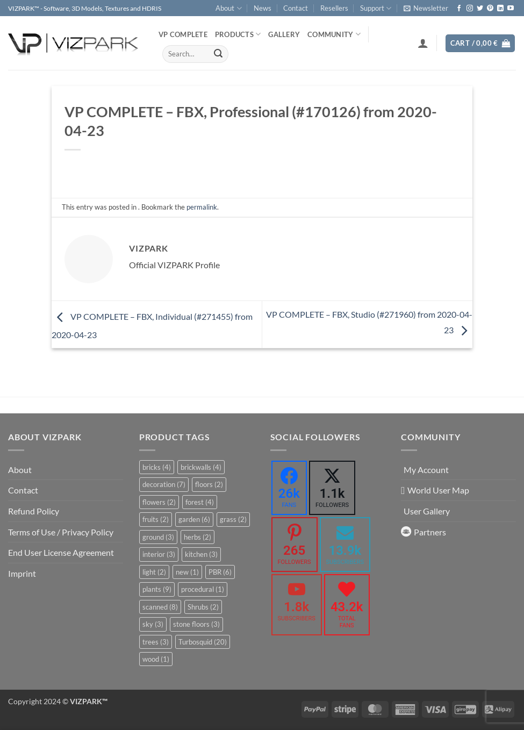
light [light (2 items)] (154, 572)
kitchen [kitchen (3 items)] (201, 554)
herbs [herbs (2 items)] (197, 537)
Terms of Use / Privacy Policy (60, 532)
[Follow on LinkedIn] (500, 8)
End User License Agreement (61, 552)
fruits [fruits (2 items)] (155, 519)
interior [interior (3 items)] (158, 554)
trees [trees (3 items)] (155, 642)
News (262, 8)
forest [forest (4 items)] (199, 502)
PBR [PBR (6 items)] (220, 572)
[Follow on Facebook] (459, 8)
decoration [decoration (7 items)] (163, 484)
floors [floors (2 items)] (209, 484)
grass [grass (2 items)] (233, 519)
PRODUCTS (238, 34)
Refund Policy (33, 511)
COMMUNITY (334, 34)
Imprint (22, 573)
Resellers (334, 8)
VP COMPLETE (183, 34)
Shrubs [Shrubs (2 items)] (203, 607)
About (228, 8)
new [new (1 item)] (187, 572)
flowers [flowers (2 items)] (159, 502)
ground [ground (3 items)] (158, 537)
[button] (426, 8)
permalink (201, 207)
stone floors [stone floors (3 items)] (196, 624)
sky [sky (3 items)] (152, 624)
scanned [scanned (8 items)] (160, 607)
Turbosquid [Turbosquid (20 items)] (202, 642)
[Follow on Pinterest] (490, 8)
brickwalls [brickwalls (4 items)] (201, 467)
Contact (295, 8)
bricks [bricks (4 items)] (156, 467)
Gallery (284, 34)
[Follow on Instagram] (469, 8)
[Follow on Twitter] (480, 8)
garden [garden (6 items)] (194, 519)
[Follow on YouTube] (510, 8)
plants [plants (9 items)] (156, 589)
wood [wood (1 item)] (155, 659)
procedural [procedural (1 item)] (202, 589)
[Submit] (218, 54)
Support (375, 8)
